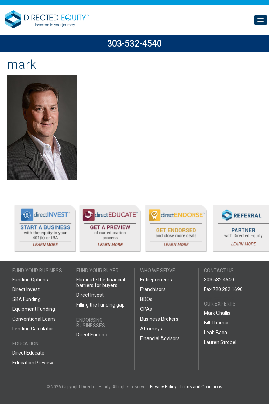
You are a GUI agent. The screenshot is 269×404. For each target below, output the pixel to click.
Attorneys (151, 328)
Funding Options (30, 279)
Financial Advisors (160, 338)
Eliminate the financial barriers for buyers (100, 282)
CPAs (146, 309)
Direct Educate (28, 353)
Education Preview (32, 362)
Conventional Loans (34, 319)
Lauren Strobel (220, 342)
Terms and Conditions (201, 386)
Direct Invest (26, 289)
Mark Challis (217, 313)
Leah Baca (215, 332)
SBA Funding (26, 299)
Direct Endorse (92, 334)
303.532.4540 (219, 279)
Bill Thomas (217, 323)
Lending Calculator (32, 328)
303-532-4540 (134, 44)
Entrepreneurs (156, 279)
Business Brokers (159, 319)
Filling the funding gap (100, 305)
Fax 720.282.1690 (223, 289)
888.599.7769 (219, 299)
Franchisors (153, 289)
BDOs (146, 299)
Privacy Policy (163, 386)
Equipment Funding (33, 309)
